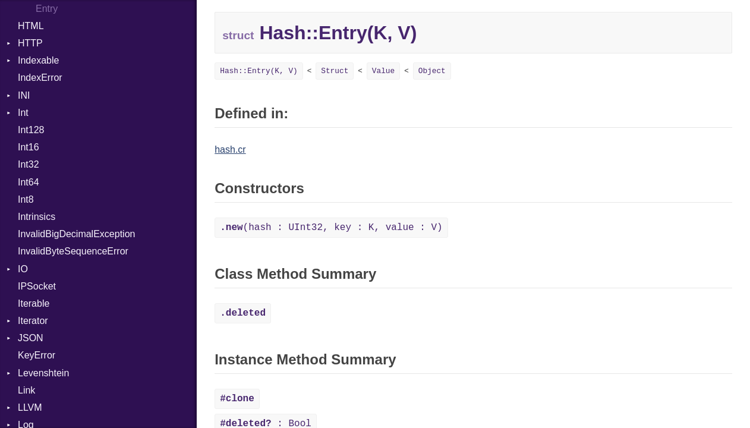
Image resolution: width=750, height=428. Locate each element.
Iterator (33, 321)
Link (26, 390)
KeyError (36, 355)
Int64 (28, 182)
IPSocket (37, 286)
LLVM (30, 407)
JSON (30, 338)
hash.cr (230, 149)
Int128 (31, 130)
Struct (334, 71)
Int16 (28, 147)
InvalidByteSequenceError (73, 251)
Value (383, 71)
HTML (31, 26)
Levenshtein (43, 373)
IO (23, 269)
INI (24, 95)
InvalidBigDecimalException (76, 234)
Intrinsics (36, 217)
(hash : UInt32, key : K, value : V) (331, 227)
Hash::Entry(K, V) (259, 71)
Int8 (26, 199)
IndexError (40, 78)
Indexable (38, 60)
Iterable (33, 303)
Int (23, 113)
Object (432, 71)
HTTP (30, 43)
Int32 (28, 164)
